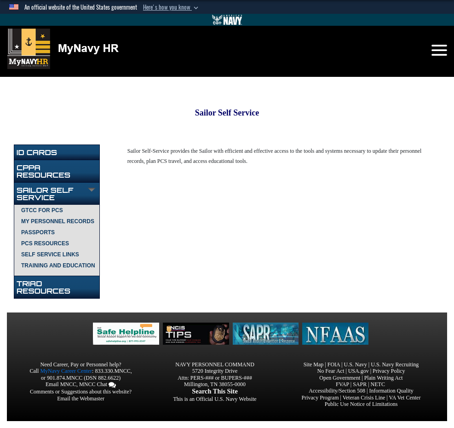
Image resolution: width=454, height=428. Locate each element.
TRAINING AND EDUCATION (58, 265)
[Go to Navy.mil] (227, 20)
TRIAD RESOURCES (43, 287)
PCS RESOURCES (45, 243)
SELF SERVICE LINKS (50, 254)
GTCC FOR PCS (42, 210)
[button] (171, 7)
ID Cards (37, 152)
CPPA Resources (43, 171)
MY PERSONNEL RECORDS (57, 221)
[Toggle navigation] (439, 50)
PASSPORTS (38, 232)
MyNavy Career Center (66, 371)
